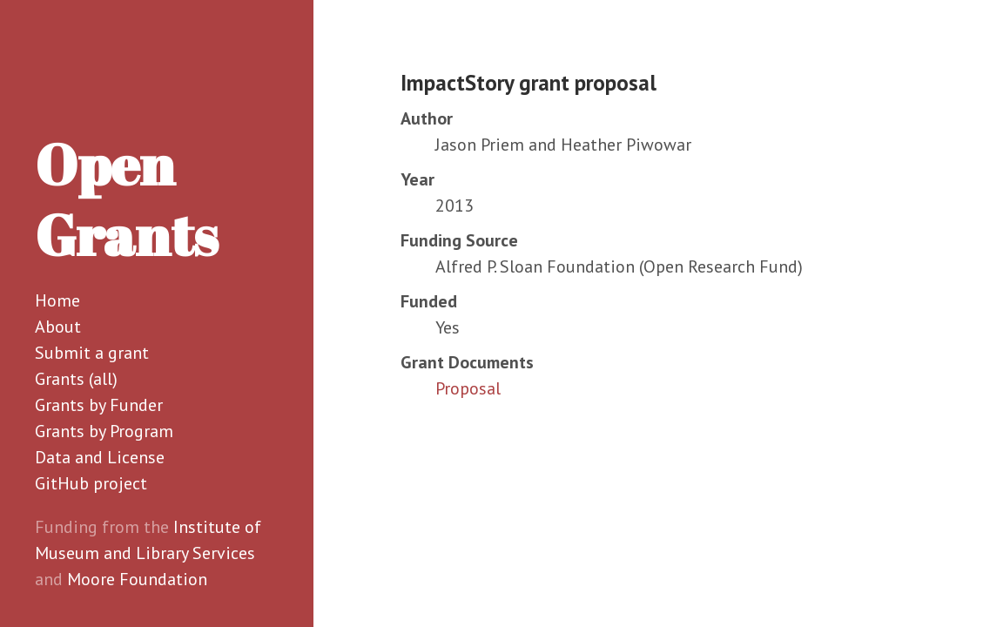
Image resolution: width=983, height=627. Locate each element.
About (58, 326)
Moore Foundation (137, 579)
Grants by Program (104, 431)
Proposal (468, 388)
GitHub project (91, 483)
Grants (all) (76, 378)
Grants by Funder (99, 405)
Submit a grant (92, 352)
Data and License (100, 457)
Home (57, 300)
